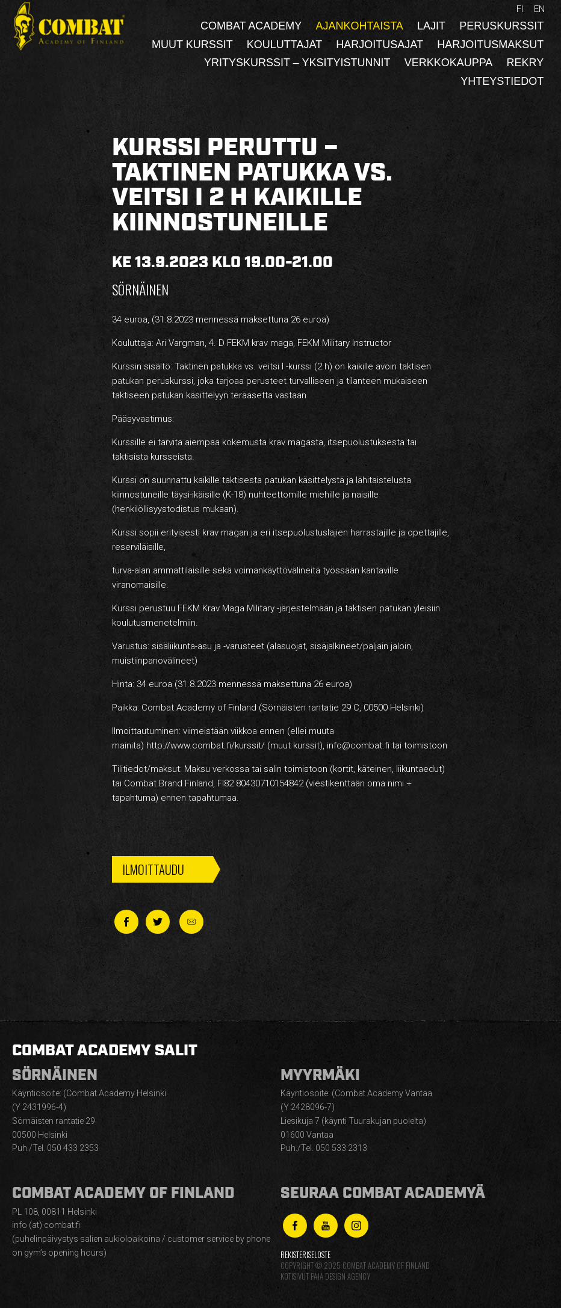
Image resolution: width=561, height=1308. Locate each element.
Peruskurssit (501, 26)
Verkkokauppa (448, 63)
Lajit (431, 26)
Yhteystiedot (502, 81)
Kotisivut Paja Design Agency (325, 1276)
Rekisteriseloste (305, 1254)
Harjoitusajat (379, 45)
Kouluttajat (284, 45)
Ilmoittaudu (153, 869)
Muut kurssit (192, 45)
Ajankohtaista (359, 26)
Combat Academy (251, 26)
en (539, 9)
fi (519, 9)
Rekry (525, 63)
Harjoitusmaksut (490, 45)
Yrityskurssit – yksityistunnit (297, 63)
